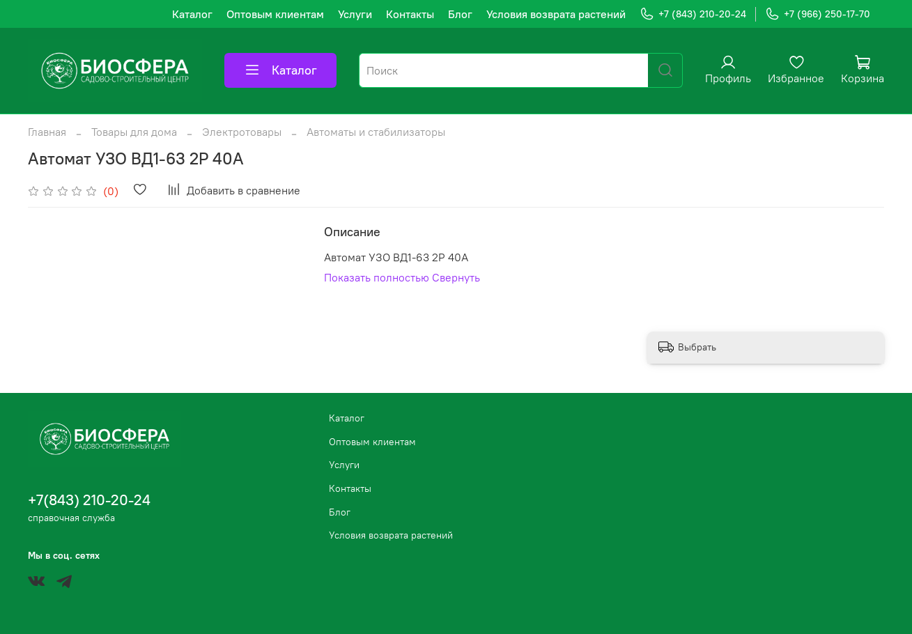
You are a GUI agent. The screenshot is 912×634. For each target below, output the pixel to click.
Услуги (355, 14)
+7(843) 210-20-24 (89, 499)
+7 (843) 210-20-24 (693, 14)
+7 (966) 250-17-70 (817, 14)
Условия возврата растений (556, 14)
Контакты (410, 14)
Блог (460, 14)
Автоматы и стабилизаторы (376, 132)
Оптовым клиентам (275, 14)
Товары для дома (134, 132)
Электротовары (241, 132)
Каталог (192, 14)
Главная (47, 132)
